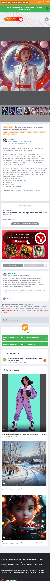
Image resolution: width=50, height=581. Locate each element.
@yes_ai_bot (36, 190)
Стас (9, 362)
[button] (23, 118)
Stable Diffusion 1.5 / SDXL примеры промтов (22, 212)
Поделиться (13, 265)
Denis (13, 139)
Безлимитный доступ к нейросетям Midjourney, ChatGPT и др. (23, 338)
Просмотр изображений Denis (17, 143)
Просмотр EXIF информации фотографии (25, 223)
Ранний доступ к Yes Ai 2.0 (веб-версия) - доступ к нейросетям (24, 8)
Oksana (6, 543)
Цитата (9, 298)
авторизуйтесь (11, 308)
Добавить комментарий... (11, 320)
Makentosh (7, 490)
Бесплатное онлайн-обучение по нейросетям (19, 344)
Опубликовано (19, 275)
